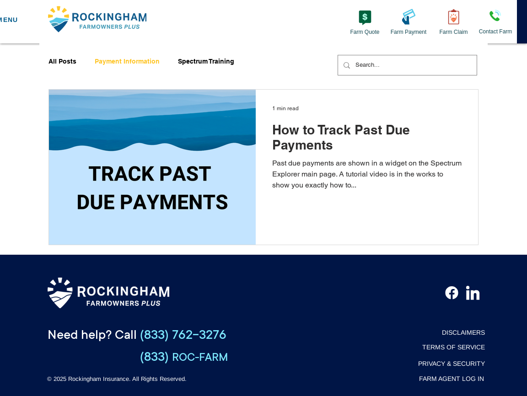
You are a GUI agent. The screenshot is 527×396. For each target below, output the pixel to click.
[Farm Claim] (453, 21)
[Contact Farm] (495, 21)
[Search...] (406, 65)
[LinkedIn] (472, 293)
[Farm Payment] (408, 21)
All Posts (62, 61)
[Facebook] (451, 293)
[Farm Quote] (365, 21)
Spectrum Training (206, 61)
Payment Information (127, 61)
